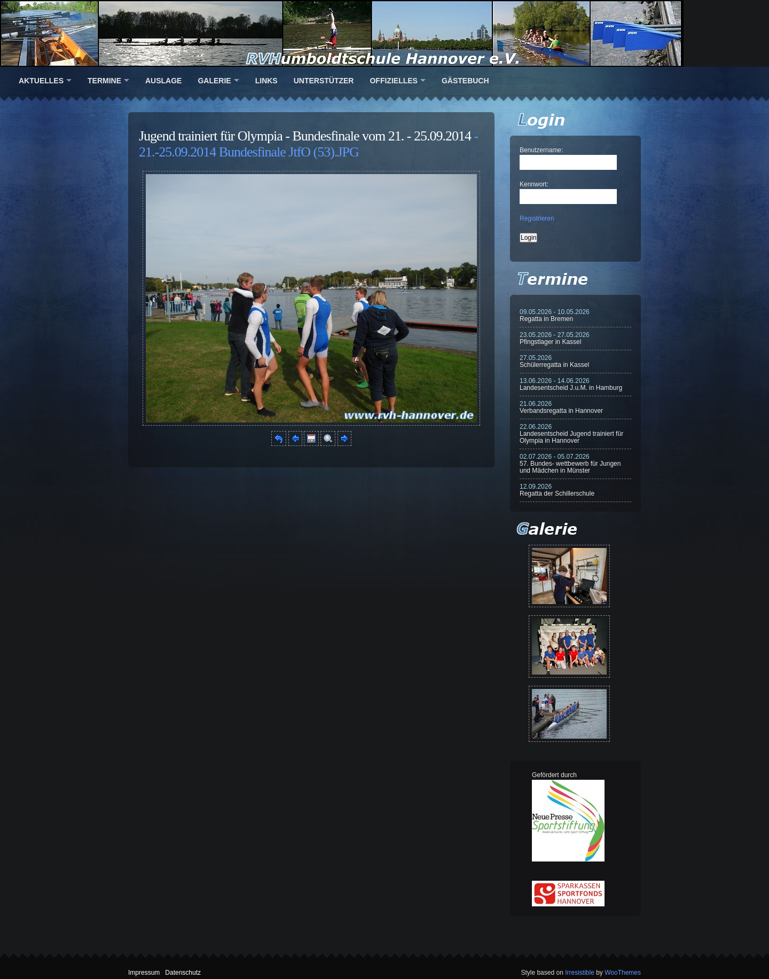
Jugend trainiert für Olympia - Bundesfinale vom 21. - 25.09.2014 (305, 136)
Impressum (144, 972)
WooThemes (623, 972)
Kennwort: (534, 184)
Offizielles (393, 80)
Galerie (214, 80)
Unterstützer (324, 80)
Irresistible (579, 972)
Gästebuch (465, 80)
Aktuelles (41, 80)
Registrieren (537, 218)
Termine (104, 80)
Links (266, 80)
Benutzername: (541, 150)
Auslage (163, 80)
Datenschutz (183, 972)
